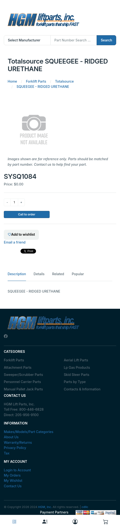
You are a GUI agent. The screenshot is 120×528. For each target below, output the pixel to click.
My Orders (12, 475)
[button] (105, 521)
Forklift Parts (14, 360)
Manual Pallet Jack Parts (23, 389)
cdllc (85, 507)
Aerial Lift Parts (76, 360)
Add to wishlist (21, 234)
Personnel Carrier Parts (22, 382)
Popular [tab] (78, 274)
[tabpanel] (60, 291)
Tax (7, 453)
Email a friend (15, 242)
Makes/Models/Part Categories (28, 432)
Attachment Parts (17, 367)
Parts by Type (75, 382)
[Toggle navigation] (14, 521)
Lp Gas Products (77, 367)
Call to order (26, 214)
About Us (11, 437)
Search (106, 40)
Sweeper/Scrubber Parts (23, 375)
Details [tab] (39, 274)
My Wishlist (13, 480)
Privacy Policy (15, 448)
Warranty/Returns (18, 442)
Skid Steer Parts (76, 375)
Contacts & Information (82, 389)
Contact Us (12, 486)
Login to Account (17, 470)
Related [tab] (58, 274)
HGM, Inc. (45, 507)
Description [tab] (17, 274)
